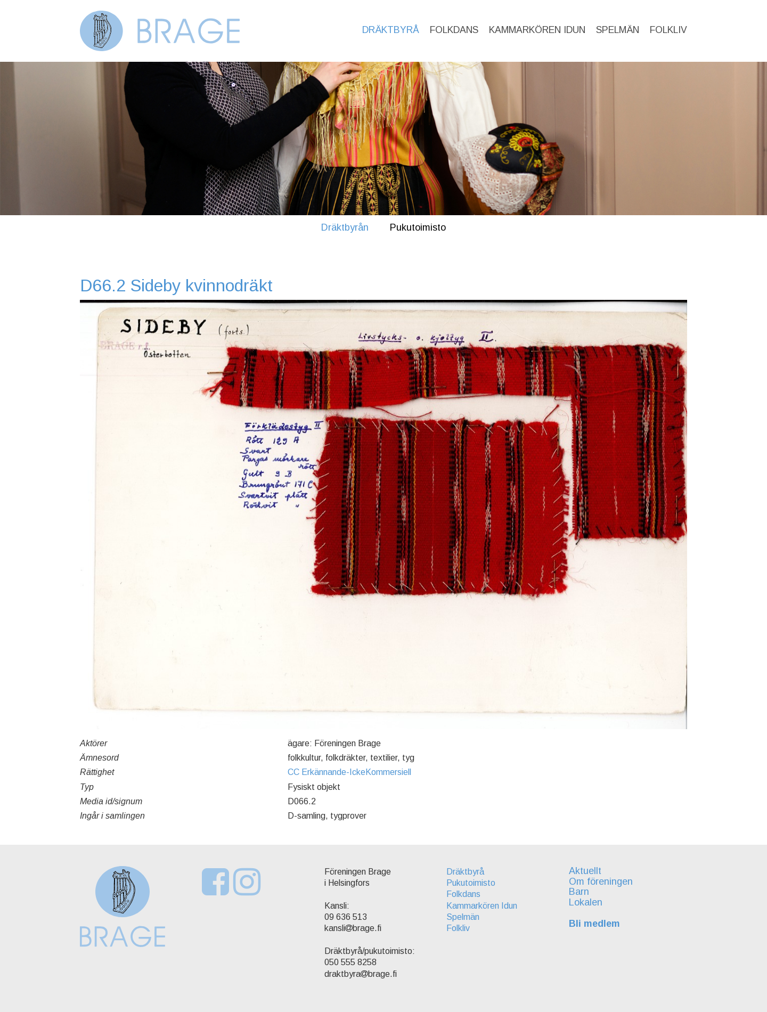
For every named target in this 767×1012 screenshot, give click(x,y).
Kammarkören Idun (537, 30)
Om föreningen (601, 881)
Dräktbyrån (345, 227)
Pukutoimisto (418, 227)
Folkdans (454, 30)
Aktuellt (585, 871)
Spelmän (617, 30)
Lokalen (585, 902)
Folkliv (668, 30)
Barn (579, 891)
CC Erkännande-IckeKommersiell (349, 772)
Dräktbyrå (390, 30)
